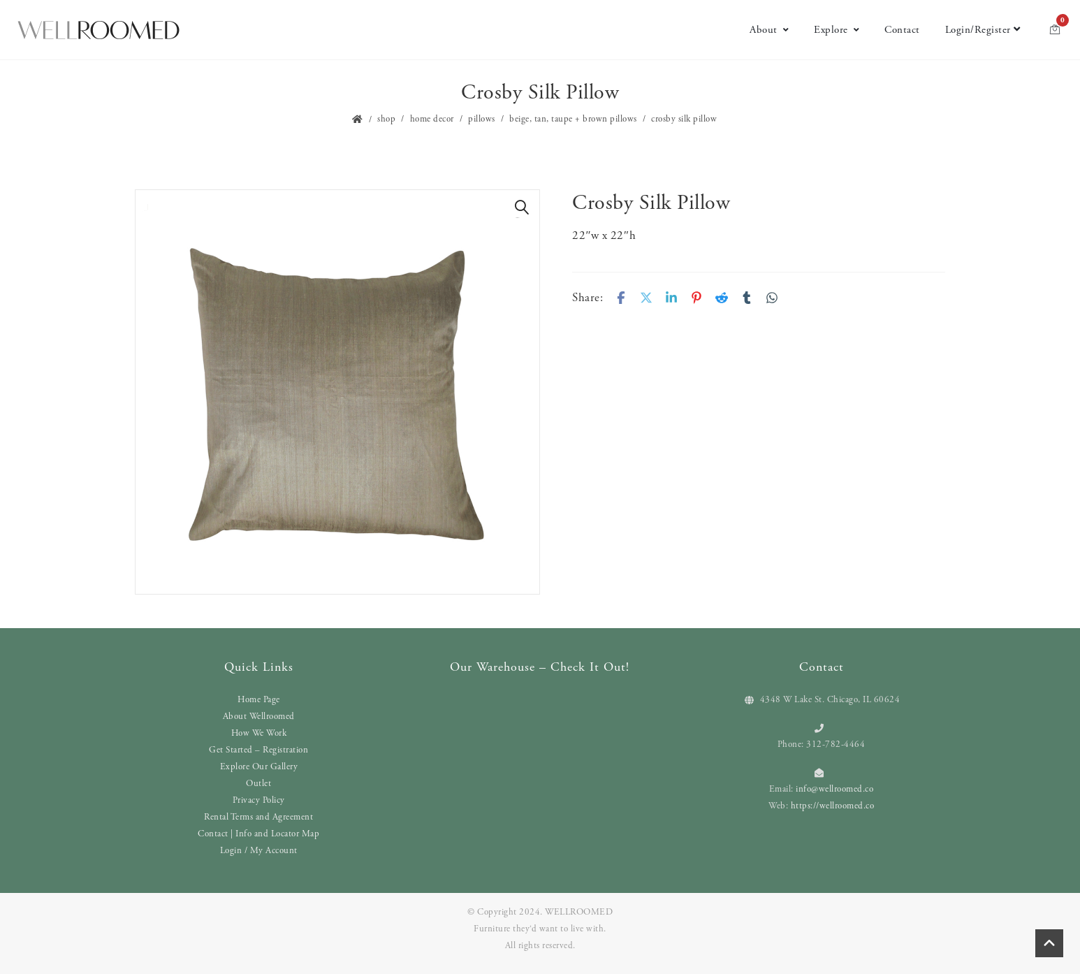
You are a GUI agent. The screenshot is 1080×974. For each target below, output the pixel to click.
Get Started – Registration (258, 750)
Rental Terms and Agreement (258, 817)
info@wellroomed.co (834, 789)
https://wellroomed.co (833, 806)
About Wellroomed (259, 716)
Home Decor (432, 119)
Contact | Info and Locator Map (258, 834)
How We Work (259, 733)
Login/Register (983, 29)
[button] (521, 207)
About (769, 29)
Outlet (258, 784)
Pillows (481, 119)
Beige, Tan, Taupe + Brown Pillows (573, 119)
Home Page (259, 700)
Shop (386, 119)
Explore (836, 29)
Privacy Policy (259, 800)
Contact (902, 29)
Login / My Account (259, 851)
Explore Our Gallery (259, 767)
